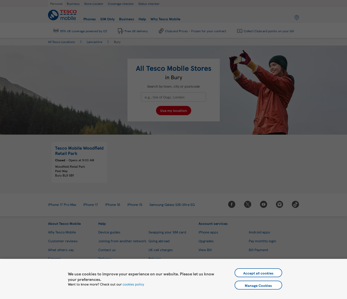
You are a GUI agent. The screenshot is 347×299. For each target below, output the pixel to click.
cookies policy (133, 284)
